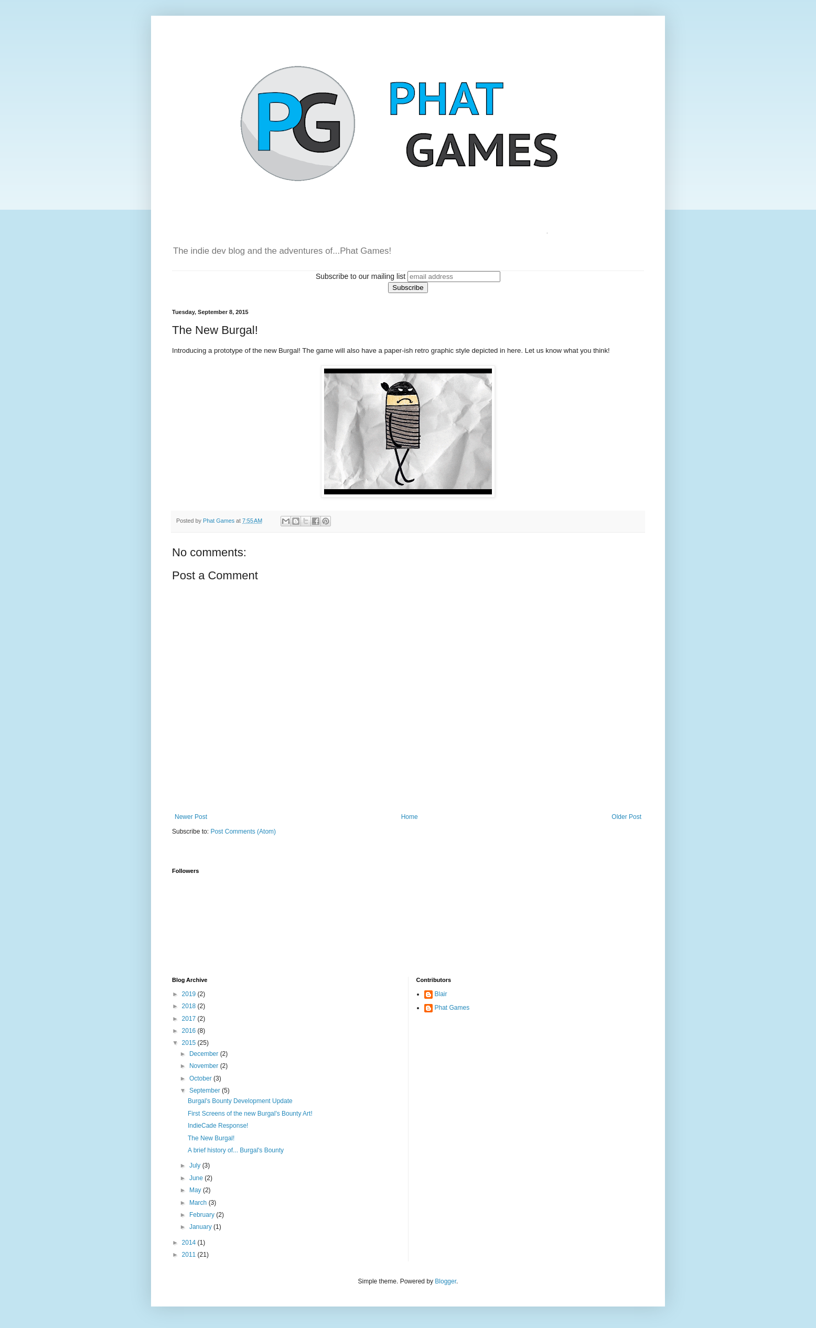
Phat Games (452, 1007)
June (197, 1178)
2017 (190, 1018)
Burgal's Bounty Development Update (240, 1101)
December (204, 1053)
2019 (190, 994)
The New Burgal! (211, 1138)
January (201, 1226)
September (205, 1090)
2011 (190, 1254)
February (202, 1214)
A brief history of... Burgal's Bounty (236, 1150)
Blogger (445, 1281)
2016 (190, 1030)
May (196, 1190)
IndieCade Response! (218, 1125)
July (195, 1165)
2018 (190, 1006)
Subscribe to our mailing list (360, 276)
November (204, 1066)
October (201, 1078)
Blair (441, 994)
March (199, 1202)
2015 (190, 1042)
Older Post (626, 816)
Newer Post (191, 816)
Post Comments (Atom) (243, 831)
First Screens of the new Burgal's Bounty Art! (250, 1113)
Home (409, 816)
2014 (190, 1242)
